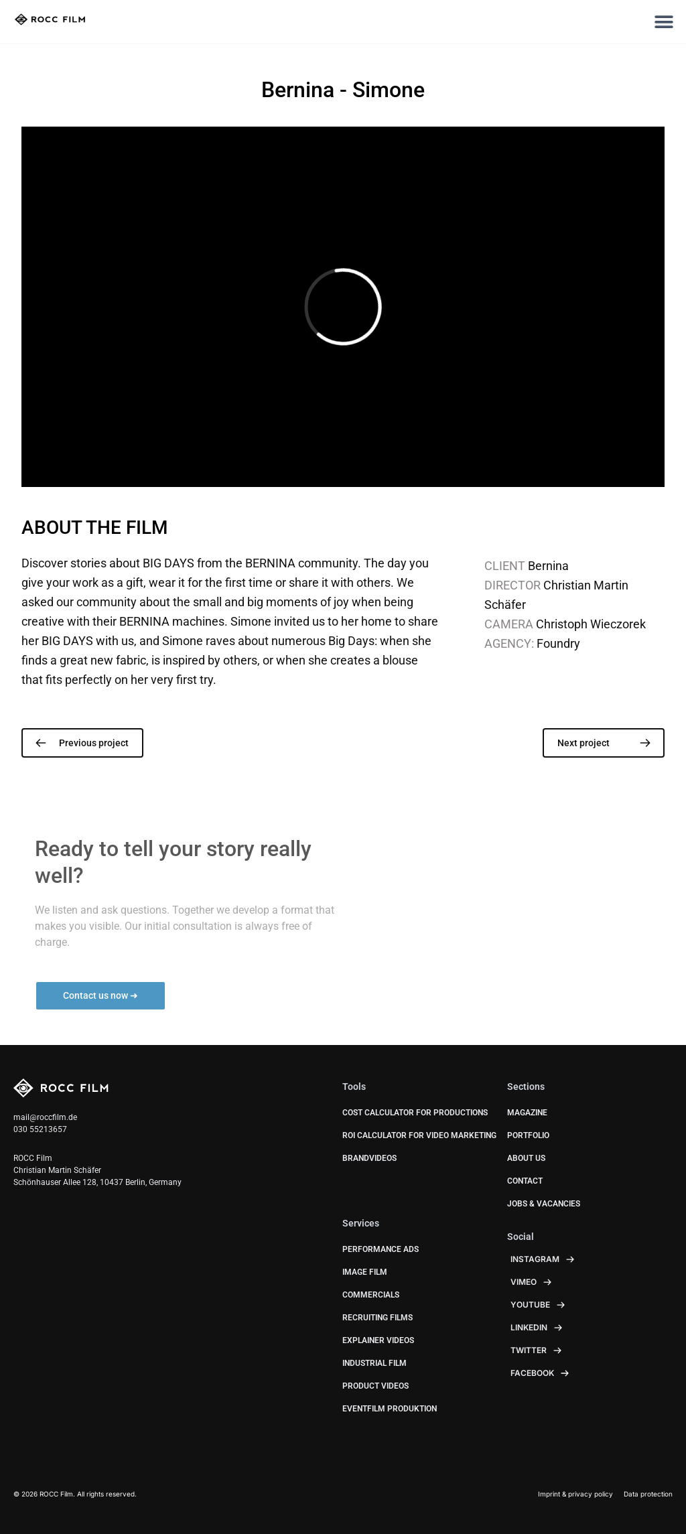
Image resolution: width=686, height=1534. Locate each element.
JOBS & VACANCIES (543, 1203)
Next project (583, 743)
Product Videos (375, 1386)
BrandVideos (369, 1158)
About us (526, 1158)
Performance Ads (380, 1249)
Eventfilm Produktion (389, 1408)
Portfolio (528, 1135)
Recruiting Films (377, 1317)
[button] (664, 22)
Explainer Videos (378, 1340)
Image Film (364, 1272)
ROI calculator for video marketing (419, 1135)
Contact (525, 1181)
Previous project (94, 743)
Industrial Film (374, 1363)
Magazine (527, 1112)
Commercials (370, 1295)
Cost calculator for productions (415, 1112)
